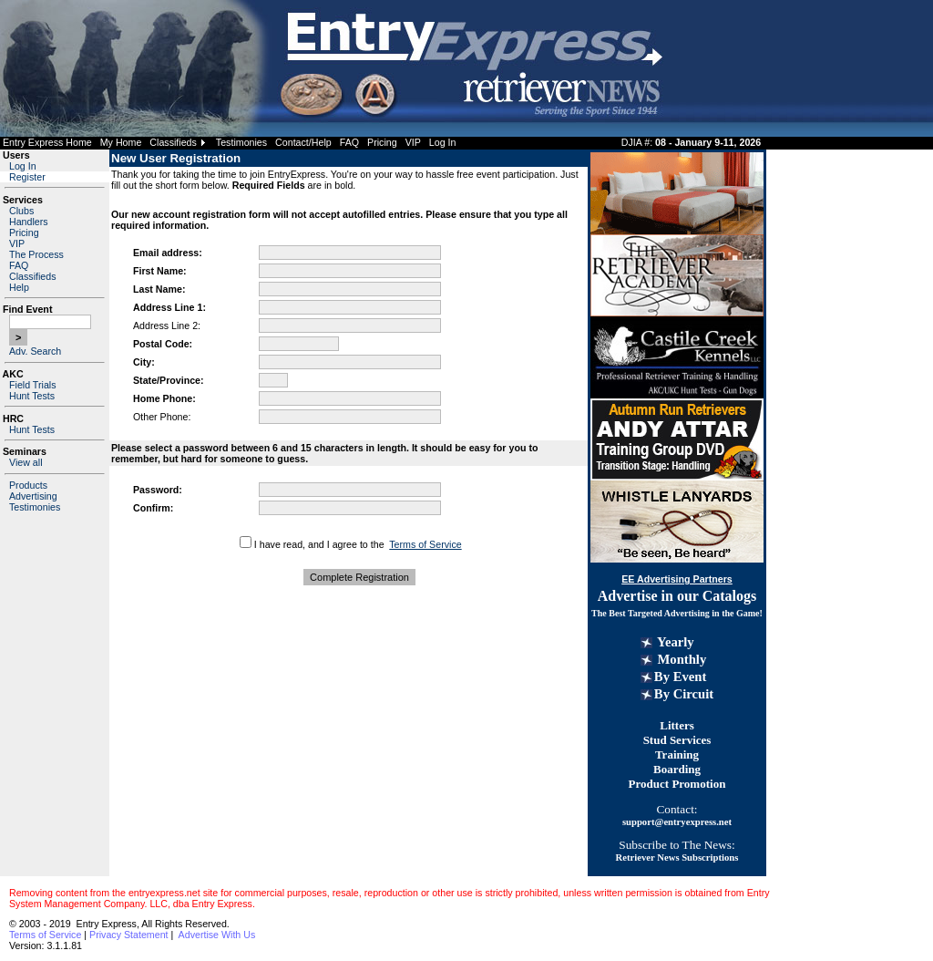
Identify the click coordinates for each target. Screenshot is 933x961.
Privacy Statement (128, 934)
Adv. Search (35, 351)
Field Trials (32, 384)
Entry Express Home (47, 142)
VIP (413, 142)
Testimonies (241, 142)
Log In (442, 142)
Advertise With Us (217, 934)
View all (26, 462)
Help (19, 287)
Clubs (21, 210)
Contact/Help (303, 142)
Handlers (28, 221)
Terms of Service (425, 544)
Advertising (33, 496)
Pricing (382, 142)
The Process (36, 254)
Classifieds (173, 142)
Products (28, 485)
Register (27, 176)
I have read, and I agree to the (319, 544)
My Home (121, 142)
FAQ (349, 142)
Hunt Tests (32, 395)
